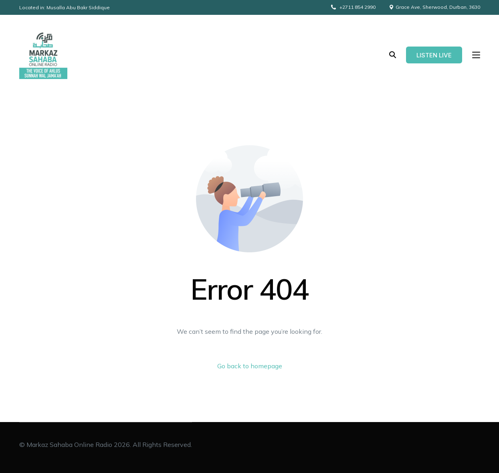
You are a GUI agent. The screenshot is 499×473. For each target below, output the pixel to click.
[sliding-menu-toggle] (476, 55)
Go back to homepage (249, 366)
